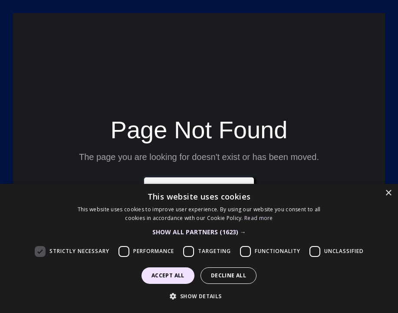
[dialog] (199, 248)
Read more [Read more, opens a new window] (258, 218)
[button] (199, 232)
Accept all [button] (167, 275)
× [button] (388, 193)
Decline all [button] (228, 275)
